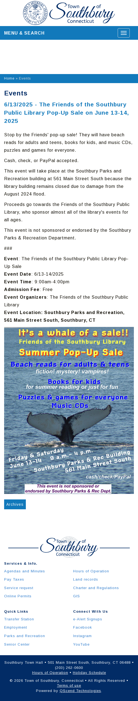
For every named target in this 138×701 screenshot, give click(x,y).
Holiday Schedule (89, 673)
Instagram (82, 636)
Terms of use (69, 685)
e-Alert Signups (87, 619)
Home (9, 78)
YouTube (81, 644)
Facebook (82, 627)
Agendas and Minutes (24, 571)
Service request (18, 588)
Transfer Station (19, 619)
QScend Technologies (80, 691)
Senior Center (17, 644)
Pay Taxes (14, 579)
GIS (76, 596)
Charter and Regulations (96, 588)
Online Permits (18, 596)
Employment (15, 627)
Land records (85, 579)
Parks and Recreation (24, 636)
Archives (15, 504)
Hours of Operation (91, 571)
